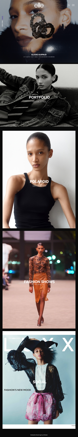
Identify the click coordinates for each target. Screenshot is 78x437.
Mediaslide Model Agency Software (39, 435)
